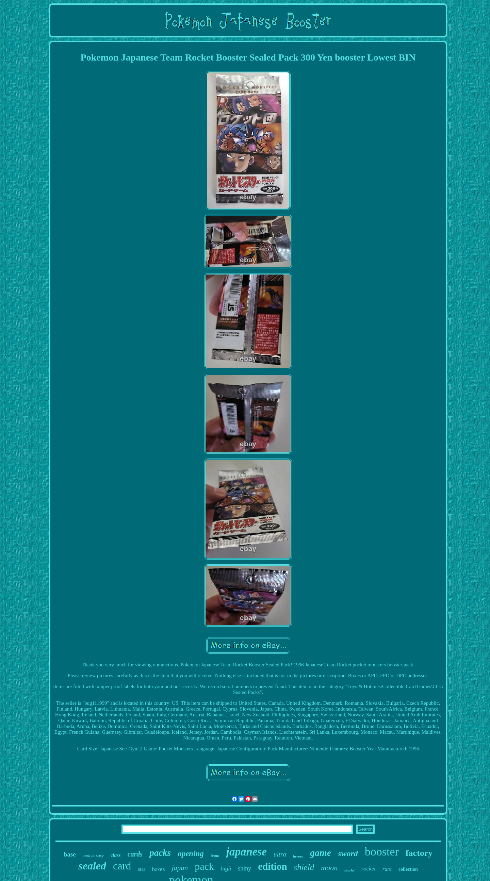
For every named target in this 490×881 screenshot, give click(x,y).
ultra (280, 854)
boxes (158, 869)
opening (191, 853)
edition (272, 866)
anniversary (93, 855)
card (122, 866)
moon (329, 867)
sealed (92, 866)
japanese (246, 852)
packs (160, 853)
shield (304, 867)
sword (348, 853)
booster (382, 851)
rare (387, 869)
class (116, 855)
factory (419, 853)
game (320, 852)
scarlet (349, 870)
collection (408, 869)
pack (204, 866)
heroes (298, 856)
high (226, 868)
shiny (244, 868)
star (141, 869)
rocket (368, 868)
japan (180, 868)
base (70, 854)
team (215, 855)
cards (135, 854)
